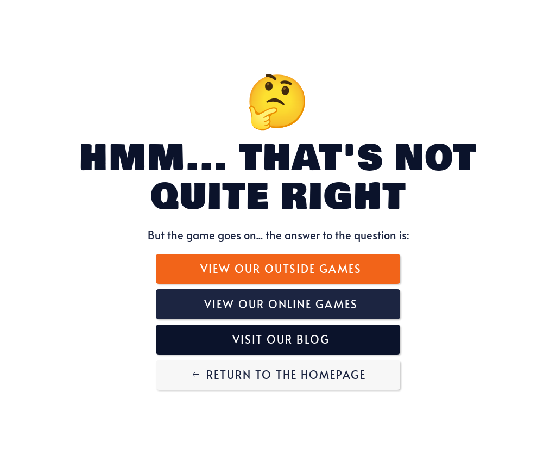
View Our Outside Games (281, 268)
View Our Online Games (281, 304)
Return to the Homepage (278, 374)
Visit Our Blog (281, 339)
